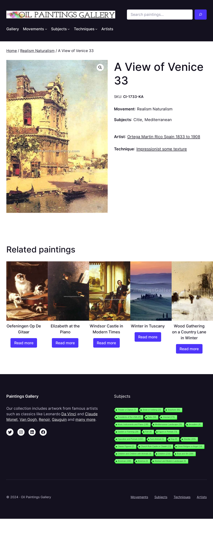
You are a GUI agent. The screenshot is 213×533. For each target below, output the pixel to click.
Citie (137, 119)
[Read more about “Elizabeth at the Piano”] (65, 343)
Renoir (44, 419)
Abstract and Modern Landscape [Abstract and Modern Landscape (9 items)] (170, 461)
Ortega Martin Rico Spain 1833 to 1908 (163, 136)
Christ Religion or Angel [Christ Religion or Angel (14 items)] (190, 446)
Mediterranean (158, 119)
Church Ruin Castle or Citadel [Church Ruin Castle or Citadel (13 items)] (156, 446)
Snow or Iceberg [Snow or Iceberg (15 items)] (152, 410)
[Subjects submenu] (69, 29)
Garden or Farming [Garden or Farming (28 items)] (128, 432)
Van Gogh (28, 419)
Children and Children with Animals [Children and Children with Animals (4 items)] (134, 454)
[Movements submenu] (46, 29)
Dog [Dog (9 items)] (174, 439)
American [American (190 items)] (124, 461)
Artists (202, 497)
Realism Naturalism (37, 50)
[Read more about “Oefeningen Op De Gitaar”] (23, 343)
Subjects (160, 497)
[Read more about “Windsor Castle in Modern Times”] (106, 343)
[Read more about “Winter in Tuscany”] (148, 337)
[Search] (201, 14)
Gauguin (59, 419)
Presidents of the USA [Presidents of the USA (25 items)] (129, 417)
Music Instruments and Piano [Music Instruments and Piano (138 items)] (133, 424)
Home (11, 50)
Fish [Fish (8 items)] (148, 432)
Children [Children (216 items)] (164, 454)
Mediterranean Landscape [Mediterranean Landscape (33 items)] (168, 424)
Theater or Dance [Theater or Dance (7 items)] (127, 410)
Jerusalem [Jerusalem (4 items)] (195, 424)
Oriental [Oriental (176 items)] (169, 417)
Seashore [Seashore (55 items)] (174, 410)
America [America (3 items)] (143, 461)
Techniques (182, 497)
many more (85, 419)
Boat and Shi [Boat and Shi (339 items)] (185, 454)
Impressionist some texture (161, 148)
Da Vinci (68, 414)
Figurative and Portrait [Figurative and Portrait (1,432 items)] (131, 439)
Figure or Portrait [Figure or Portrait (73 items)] (167, 432)
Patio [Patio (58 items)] (152, 417)
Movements (139, 497)
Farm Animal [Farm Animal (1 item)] (157, 439)
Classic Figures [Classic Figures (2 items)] (126, 446)
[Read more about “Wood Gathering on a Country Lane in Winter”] (189, 349)
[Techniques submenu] (96, 29)
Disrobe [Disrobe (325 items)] (190, 439)
